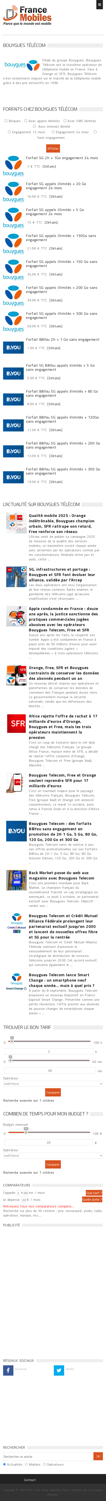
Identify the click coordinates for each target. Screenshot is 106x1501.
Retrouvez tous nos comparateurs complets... (38, 1206)
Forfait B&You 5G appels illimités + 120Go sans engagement (62, 419)
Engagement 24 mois (73, 131)
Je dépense (12, 1199)
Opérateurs (55, 1464)
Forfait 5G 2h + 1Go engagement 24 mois (62, 158)
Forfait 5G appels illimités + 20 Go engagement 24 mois (56, 186)
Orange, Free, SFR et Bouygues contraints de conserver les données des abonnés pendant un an (64, 673)
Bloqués (16, 120)
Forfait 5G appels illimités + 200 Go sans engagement (61, 290)
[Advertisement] (34, 1291)
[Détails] (48, 166)
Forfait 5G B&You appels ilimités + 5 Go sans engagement (60, 367)
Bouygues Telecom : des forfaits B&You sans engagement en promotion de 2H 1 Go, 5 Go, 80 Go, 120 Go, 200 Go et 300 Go (63, 831)
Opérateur (10, 1078)
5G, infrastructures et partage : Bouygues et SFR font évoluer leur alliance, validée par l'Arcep (62, 575)
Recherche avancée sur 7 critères (28, 1100)
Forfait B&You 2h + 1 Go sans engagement (62, 339)
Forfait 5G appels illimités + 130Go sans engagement (61, 238)
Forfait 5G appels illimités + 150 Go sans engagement (61, 264)
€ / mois (33, 1199)
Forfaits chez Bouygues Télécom (27, 15)
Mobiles (34, 1464)
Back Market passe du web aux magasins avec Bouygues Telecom (61, 875)
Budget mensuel (15, 1124)
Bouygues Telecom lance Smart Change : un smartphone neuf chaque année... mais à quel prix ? (61, 980)
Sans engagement (52, 137)
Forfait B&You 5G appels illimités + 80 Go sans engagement (62, 393)
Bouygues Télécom (24, 45)
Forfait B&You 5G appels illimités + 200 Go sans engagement (63, 445)
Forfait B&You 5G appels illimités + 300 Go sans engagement (63, 471)
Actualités (14, 1464)
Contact (30, 1479)
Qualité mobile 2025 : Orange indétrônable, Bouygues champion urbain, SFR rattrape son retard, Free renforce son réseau (62, 523)
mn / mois (37, 1192)
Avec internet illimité (55, 126)
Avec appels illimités (45, 120)
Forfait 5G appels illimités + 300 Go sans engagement (61, 315)
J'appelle (9, 1192)
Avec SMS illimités (83, 120)
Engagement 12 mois (30, 131)
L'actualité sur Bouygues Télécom (41, 504)
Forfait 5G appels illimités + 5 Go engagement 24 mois (55, 212)
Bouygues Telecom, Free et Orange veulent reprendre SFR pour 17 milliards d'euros (62, 780)
